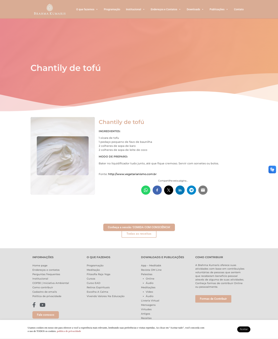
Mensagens (148, 304)
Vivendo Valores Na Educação (105, 296)
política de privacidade (69, 331)
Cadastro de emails (44, 291)
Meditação (93, 269)
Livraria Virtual (150, 300)
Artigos (145, 313)
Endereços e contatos (46, 269)
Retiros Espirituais (98, 287)
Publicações (219, 9)
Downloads (195, 9)
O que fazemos (87, 9)
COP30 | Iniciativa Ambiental (50, 282)
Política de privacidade (46, 296)
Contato (239, 9)
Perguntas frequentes (46, 274)
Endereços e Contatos (166, 9)
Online (150, 278)
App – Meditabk (151, 265)
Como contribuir (42, 287)
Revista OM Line (151, 269)
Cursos (91, 278)
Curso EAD (93, 282)
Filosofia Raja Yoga (98, 274)
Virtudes (146, 309)
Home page (39, 265)
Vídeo (149, 291)
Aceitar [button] (244, 329)
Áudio (149, 282)
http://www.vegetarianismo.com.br (132, 174)
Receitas (146, 318)
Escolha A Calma (97, 291)
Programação (112, 9)
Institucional (135, 9)
